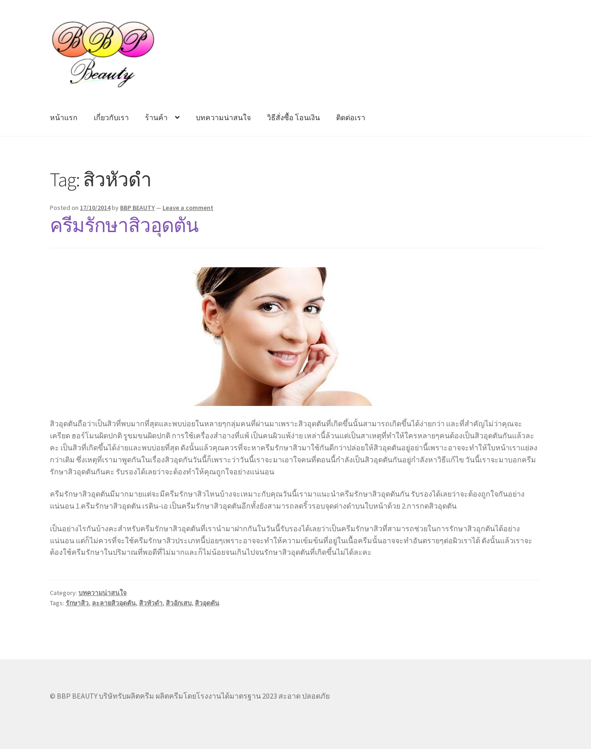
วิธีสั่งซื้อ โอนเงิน (293, 117)
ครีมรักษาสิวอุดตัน (124, 225)
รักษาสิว (77, 603)
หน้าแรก (64, 117)
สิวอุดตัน (207, 603)
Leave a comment (188, 207)
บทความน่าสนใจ (223, 117)
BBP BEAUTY (137, 207)
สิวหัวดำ (151, 603)
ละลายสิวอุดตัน (114, 603)
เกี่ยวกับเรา (111, 117)
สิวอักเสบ (179, 603)
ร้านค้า (156, 117)
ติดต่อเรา (350, 117)
